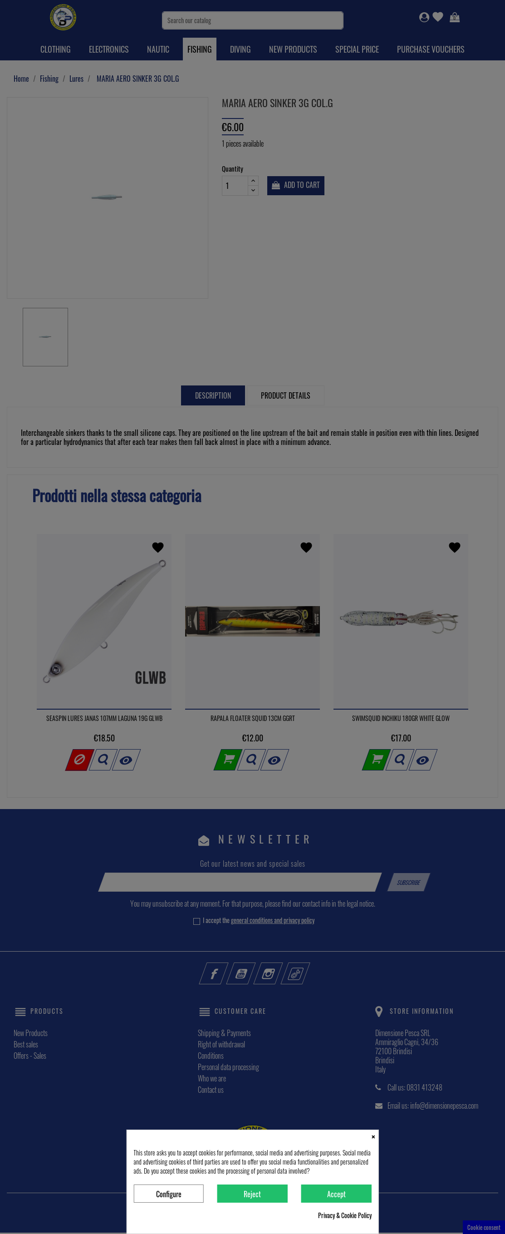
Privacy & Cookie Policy (345, 1215)
